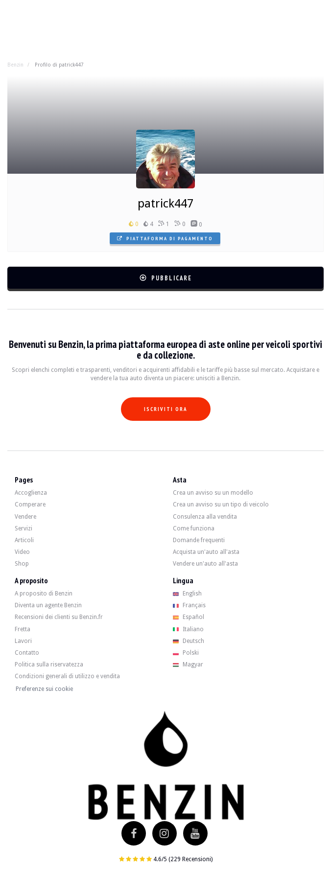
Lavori (23, 641)
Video (22, 552)
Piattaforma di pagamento (165, 238)
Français (189, 605)
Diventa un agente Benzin (48, 605)
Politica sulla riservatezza (49, 664)
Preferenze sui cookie (44, 689)
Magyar (188, 664)
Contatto (27, 652)
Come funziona (193, 528)
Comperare (30, 504)
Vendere (25, 516)
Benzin (15, 65)
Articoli (24, 540)
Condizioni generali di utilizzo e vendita (67, 676)
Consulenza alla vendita (205, 516)
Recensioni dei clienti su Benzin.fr (59, 617)
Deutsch (188, 641)
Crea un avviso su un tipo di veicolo (221, 504)
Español (188, 617)
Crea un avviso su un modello (213, 492)
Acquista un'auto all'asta (206, 552)
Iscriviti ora (166, 409)
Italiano (188, 629)
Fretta (22, 629)
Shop (22, 563)
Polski (186, 652)
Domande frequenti (199, 540)
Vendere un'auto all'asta (205, 563)
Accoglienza (31, 492)
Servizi (23, 528)
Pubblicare (166, 278)
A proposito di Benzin (43, 593)
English (187, 593)
